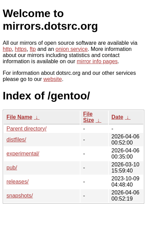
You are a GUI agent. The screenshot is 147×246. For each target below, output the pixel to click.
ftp (33, 49)
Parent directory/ (26, 129)
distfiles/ (16, 139)
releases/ (17, 181)
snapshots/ (19, 196)
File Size (88, 117)
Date (117, 117)
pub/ (11, 167)
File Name (19, 117)
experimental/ (22, 153)
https (21, 49)
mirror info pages (97, 61)
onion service (72, 49)
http (7, 49)
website (52, 79)
